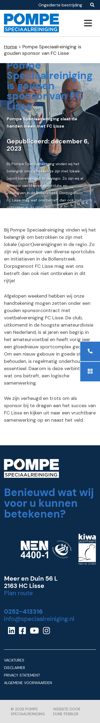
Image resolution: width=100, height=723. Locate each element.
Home (10, 47)
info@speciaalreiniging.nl (39, 619)
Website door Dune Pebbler (66, 711)
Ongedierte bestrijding (60, 5)
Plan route (18, 593)
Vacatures (14, 660)
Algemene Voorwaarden (28, 682)
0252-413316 (23, 611)
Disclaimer (14, 667)
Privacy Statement (22, 675)
